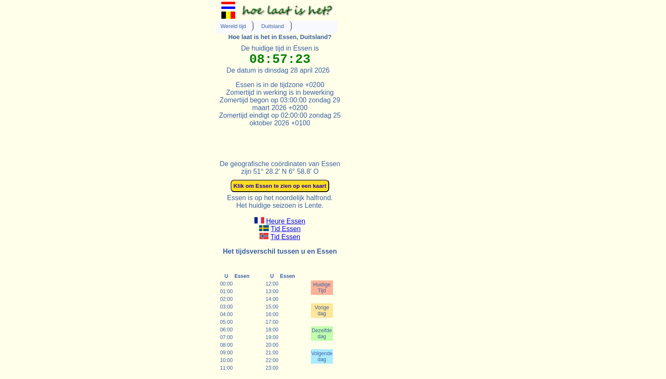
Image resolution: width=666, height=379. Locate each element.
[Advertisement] (315, 140)
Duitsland (272, 26)
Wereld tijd (233, 26)
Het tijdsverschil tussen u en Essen (280, 251)
